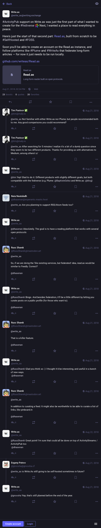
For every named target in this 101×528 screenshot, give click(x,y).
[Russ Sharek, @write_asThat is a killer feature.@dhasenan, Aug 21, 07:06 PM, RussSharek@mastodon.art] (50, 337)
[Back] (46, 4)
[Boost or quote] (30, 102)
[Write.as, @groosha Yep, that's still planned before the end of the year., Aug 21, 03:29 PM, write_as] (50, 495)
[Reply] (10, 102)
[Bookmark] (71, 102)
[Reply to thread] (14, 128)
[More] (91, 102)
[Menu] (96, 524)
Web (36, 89)
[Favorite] (50, 102)
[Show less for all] (97, 3)
